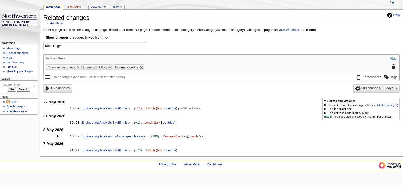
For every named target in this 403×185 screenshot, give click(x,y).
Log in (393, 2)
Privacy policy (168, 164)
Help (393, 15)
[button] (393, 59)
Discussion (74, 6)
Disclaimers (215, 164)
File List (11, 66)
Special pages (15, 106)
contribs (170, 108)
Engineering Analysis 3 (97, 108)
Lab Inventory (15, 62)
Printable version (17, 111)
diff (118, 108)
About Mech (192, 164)
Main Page (56, 23)
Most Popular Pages (19, 71)
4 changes (124, 136)
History (117, 6)
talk (159, 108)
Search (6, 78)
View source (98, 6)
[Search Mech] (19, 84)
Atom (14, 101)
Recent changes (17, 52)
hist (126, 108)
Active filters (55, 58)
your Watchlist (289, 30)
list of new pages (387, 105)
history (139, 136)
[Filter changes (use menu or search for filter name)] (198, 77)
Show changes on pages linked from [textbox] (74, 37)
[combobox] (77, 38)
